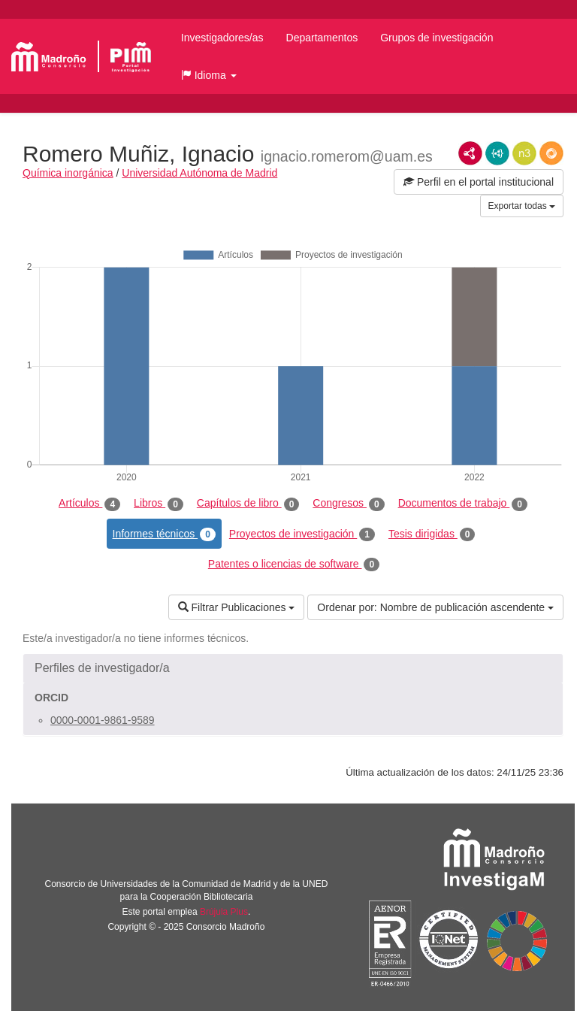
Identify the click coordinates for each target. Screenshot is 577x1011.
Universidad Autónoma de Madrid (199, 173)
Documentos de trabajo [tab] (462, 503)
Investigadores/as (222, 38)
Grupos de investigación (436, 38)
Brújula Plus (224, 912)
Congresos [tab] (348, 503)
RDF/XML (470, 153)
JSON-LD (497, 153)
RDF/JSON (551, 153)
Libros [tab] (158, 503)
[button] (209, 75)
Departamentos (322, 38)
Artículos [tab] (89, 503)
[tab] (293, 668)
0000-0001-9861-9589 (102, 720)
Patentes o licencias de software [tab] (293, 564)
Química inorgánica (68, 173)
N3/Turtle (524, 153)
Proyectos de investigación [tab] (302, 534)
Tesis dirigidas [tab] (432, 534)
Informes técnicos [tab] (164, 534)
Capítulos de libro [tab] (248, 503)
